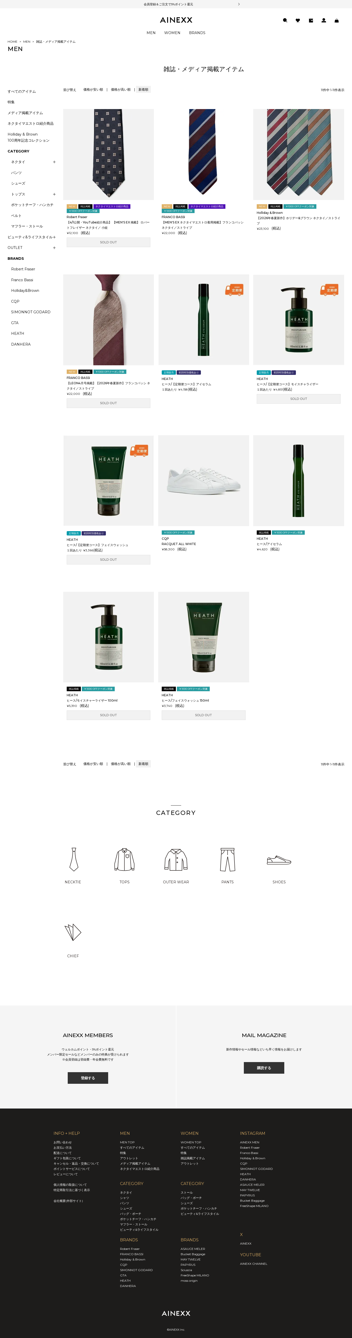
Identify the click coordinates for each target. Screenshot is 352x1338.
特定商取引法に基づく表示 (72, 1190)
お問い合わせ (63, 1142)
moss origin (189, 1280)
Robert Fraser (23, 269)
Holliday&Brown (25, 290)
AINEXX (245, 1243)
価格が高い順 (121, 89)
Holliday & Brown (132, 1259)
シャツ (124, 1198)
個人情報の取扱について (70, 1185)
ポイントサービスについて (72, 1169)
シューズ (18, 183)
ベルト (16, 215)
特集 (11, 102)
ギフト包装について (67, 1158)
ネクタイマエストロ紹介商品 (31, 123)
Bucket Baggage (193, 1254)
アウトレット (129, 1158)
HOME (12, 41)
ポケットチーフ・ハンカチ (32, 204)
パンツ (16, 172)
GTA (14, 323)
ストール (187, 1192)
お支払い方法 (63, 1147)
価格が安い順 (93, 89)
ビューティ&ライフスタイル (139, 1229)
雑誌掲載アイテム (193, 1158)
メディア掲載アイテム (25, 113)
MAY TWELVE (191, 1259)
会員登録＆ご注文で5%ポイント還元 (162, 4)
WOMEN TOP (191, 1142)
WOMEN (172, 33)
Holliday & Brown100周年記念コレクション (29, 137)
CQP (15, 301)
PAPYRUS (188, 1265)
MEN (151, 33)
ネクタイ (126, 1192)
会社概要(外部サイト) (68, 1201)
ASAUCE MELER (193, 1249)
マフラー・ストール (27, 226)
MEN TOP (127, 1142)
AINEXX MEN (249, 1142)
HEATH (17, 333)
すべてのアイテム (22, 91)
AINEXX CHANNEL (253, 1264)
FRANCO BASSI (131, 1254)
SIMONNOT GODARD (31, 312)
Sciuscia (186, 1270)
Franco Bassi (22, 280)
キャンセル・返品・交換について (76, 1163)
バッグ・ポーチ (130, 1214)
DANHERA (21, 344)
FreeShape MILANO (195, 1275)
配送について (63, 1153)
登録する (88, 1078)
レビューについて (66, 1174)
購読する (264, 1068)
